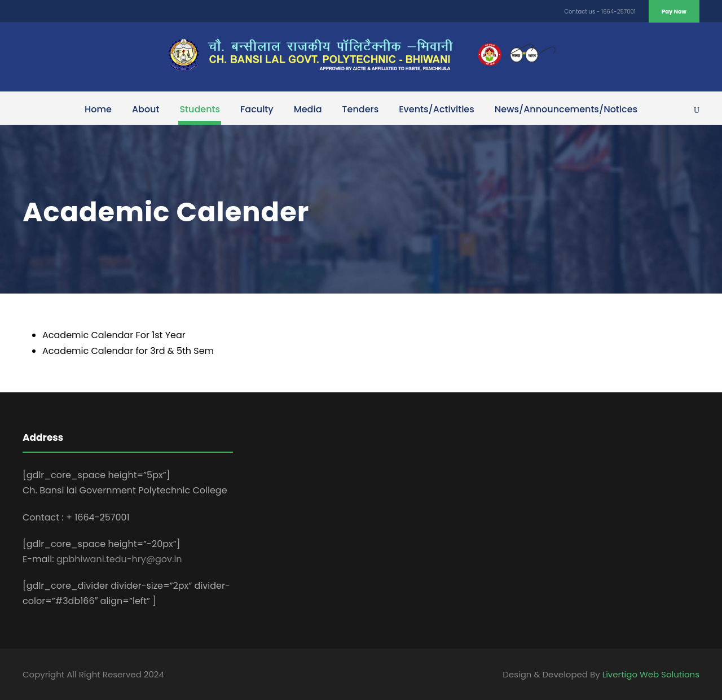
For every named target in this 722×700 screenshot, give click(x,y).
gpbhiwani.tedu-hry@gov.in (119, 559)
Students (199, 109)
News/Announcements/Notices (566, 109)
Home (98, 109)
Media (308, 109)
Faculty (257, 109)
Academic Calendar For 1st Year (114, 335)
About (146, 109)
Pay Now (674, 11)
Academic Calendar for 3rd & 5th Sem (128, 350)
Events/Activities (436, 109)
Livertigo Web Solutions (650, 674)
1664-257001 (618, 11)
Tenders (360, 109)
